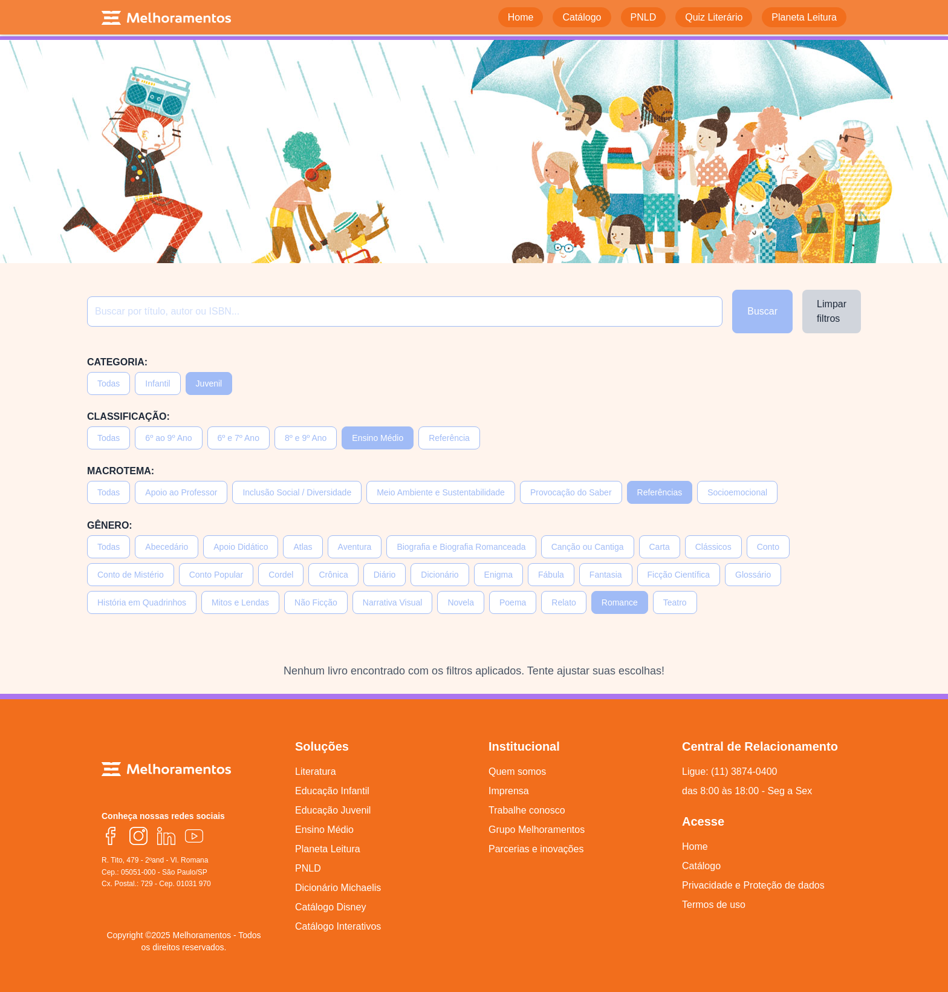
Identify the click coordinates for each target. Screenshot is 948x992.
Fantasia (605, 574)
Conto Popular (216, 574)
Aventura (355, 547)
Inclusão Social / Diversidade (296, 492)
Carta (659, 547)
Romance (620, 602)
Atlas (302, 547)
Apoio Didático (240, 547)
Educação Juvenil (333, 810)
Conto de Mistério (130, 574)
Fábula (551, 574)
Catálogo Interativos (338, 926)
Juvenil (209, 383)
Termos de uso (713, 904)
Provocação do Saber (571, 492)
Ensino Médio (377, 438)
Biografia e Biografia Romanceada (461, 547)
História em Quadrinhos (141, 602)
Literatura (315, 771)
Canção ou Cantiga (587, 547)
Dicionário (439, 574)
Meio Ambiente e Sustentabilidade (441, 492)
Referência (449, 438)
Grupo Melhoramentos (537, 829)
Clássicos (713, 547)
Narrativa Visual (393, 602)
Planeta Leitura (327, 849)
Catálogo (701, 866)
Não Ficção (315, 602)
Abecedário (166, 547)
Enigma (498, 574)
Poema (512, 602)
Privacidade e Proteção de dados (753, 885)
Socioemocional (737, 492)
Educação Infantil (332, 791)
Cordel (280, 574)
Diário (385, 574)
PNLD (308, 868)
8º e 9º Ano (305, 438)
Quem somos (517, 771)
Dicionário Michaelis (338, 888)
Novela (460, 602)
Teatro (675, 602)
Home (695, 846)
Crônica (333, 574)
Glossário (753, 574)
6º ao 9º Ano (168, 438)
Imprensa (509, 791)
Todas (108, 383)
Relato (563, 602)
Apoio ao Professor (181, 492)
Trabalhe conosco (527, 810)
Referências (660, 492)
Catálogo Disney (330, 907)
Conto (768, 547)
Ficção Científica (679, 574)
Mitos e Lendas (240, 602)
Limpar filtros (831, 311)
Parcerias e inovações (536, 849)
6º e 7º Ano (238, 438)
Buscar (762, 311)
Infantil (157, 383)
